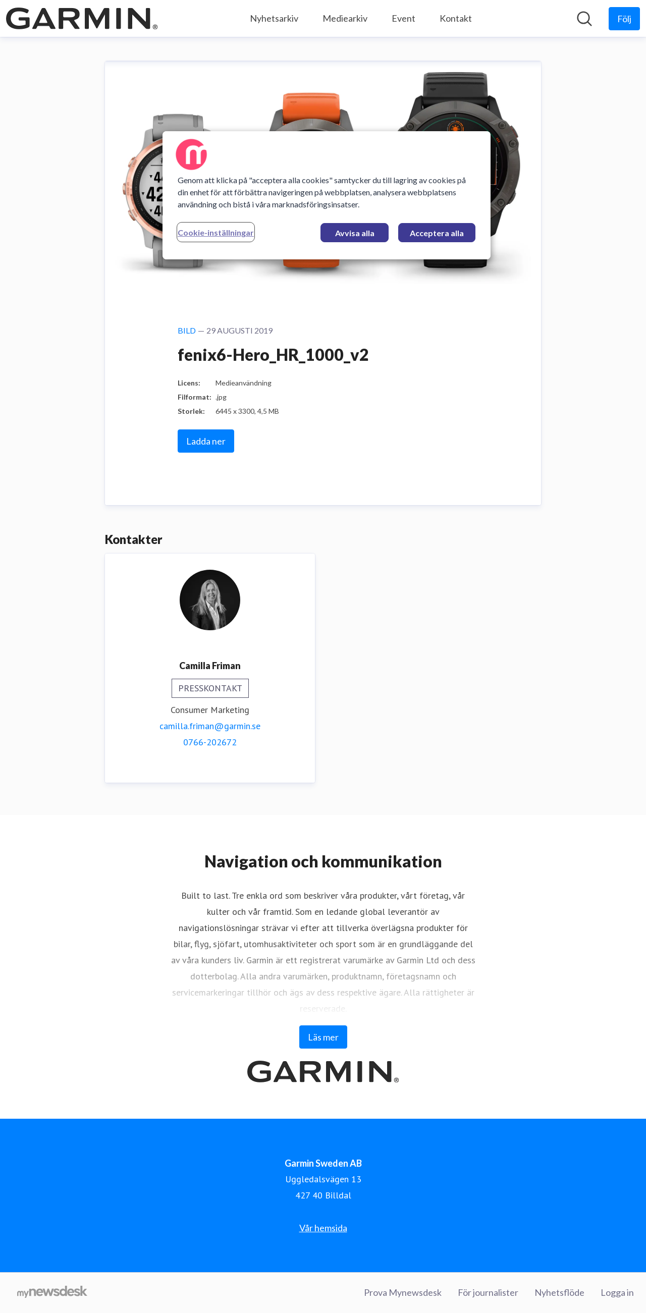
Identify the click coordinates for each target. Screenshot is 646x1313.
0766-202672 (210, 742)
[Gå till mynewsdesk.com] (52, 1293)
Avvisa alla (354, 233)
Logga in (617, 1292)
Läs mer (323, 1037)
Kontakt (456, 18)
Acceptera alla (437, 233)
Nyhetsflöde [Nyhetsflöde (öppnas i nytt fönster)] (559, 1292)
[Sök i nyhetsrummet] (584, 19)
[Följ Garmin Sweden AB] (624, 18)
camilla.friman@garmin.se (209, 726)
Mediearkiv (344, 18)
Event (403, 18)
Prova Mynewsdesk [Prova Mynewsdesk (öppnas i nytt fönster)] (403, 1292)
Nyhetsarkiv (274, 18)
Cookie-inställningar (216, 232)
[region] (327, 195)
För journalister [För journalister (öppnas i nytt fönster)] (488, 1292)
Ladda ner (206, 441)
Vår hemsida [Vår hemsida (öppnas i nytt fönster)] (323, 1227)
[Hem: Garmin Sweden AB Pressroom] (81, 18)
